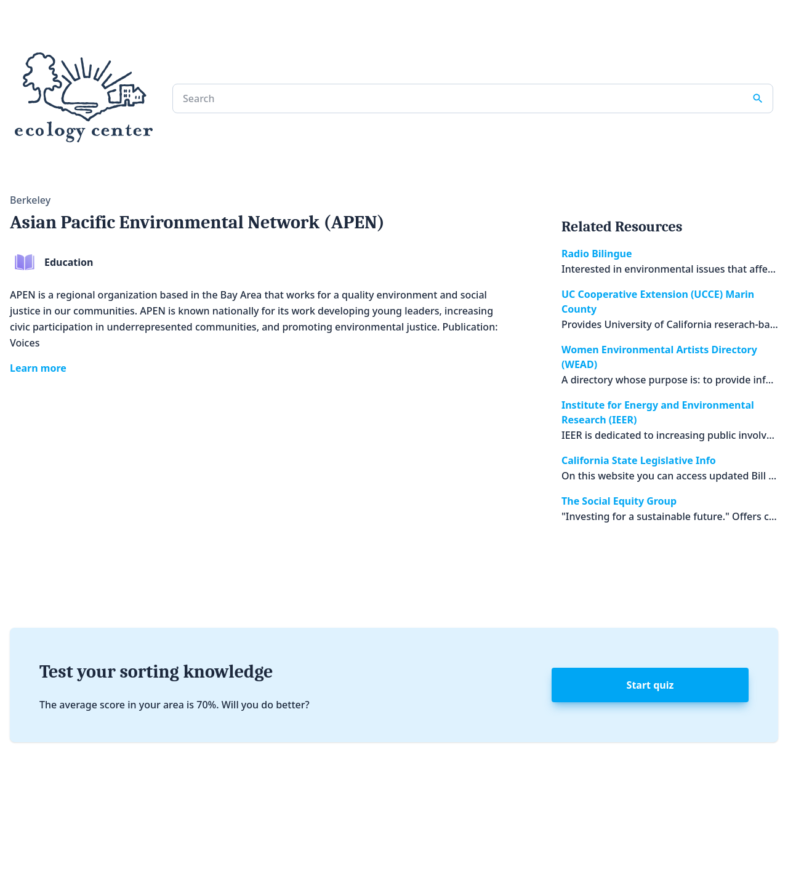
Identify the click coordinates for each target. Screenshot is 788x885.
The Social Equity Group (619, 501)
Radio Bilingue (596, 253)
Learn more (38, 368)
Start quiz (650, 685)
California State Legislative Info (638, 460)
